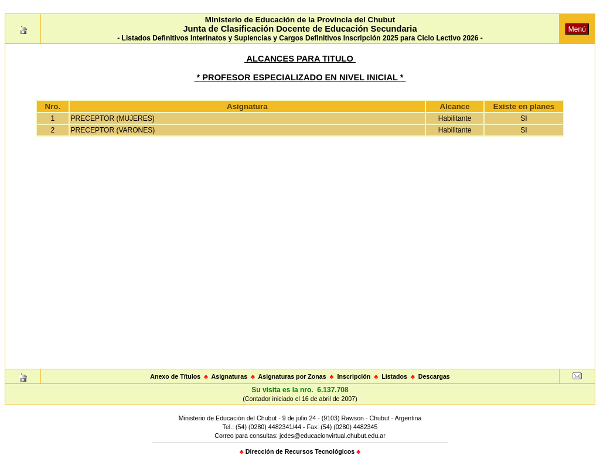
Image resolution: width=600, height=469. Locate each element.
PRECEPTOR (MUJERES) (113, 118)
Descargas (434, 376)
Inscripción (353, 376)
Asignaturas (230, 376)
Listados (394, 376)
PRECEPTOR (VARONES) (113, 130)
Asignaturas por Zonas (292, 376)
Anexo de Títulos (175, 376)
